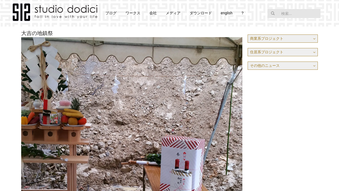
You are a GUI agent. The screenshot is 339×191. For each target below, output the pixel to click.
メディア (173, 13)
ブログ (111, 13)
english (226, 13)
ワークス (133, 13)
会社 (153, 13)
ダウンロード (201, 13)
